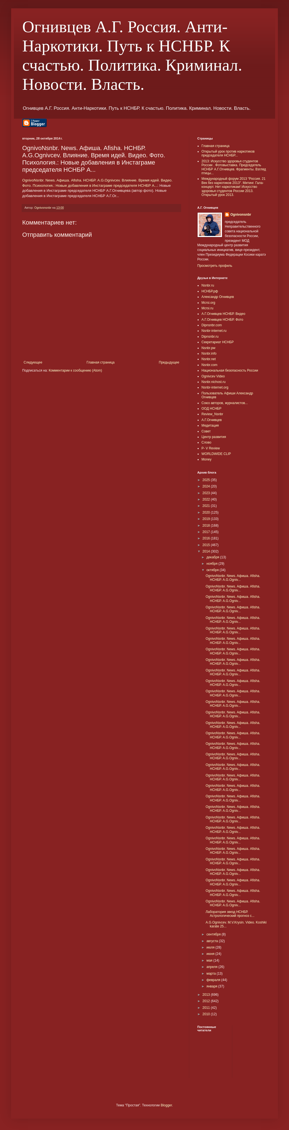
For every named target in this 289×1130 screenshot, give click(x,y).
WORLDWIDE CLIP (216, 454)
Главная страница (101, 362)
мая (209, 960)
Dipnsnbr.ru (209, 336)
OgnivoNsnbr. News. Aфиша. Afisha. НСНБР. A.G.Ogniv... (233, 578)
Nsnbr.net (208, 359)
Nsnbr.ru (207, 285)
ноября (212, 564)
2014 (207, 551)
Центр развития (213, 437)
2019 (207, 519)
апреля (212, 967)
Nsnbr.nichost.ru (213, 382)
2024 (207, 486)
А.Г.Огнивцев (211, 420)
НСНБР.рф (209, 291)
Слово (206, 442)
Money (206, 459)
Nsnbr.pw (208, 348)
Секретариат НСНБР (217, 342)
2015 (207, 545)
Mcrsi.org (208, 303)
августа (212, 941)
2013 (207, 995)
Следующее (33, 362)
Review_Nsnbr (212, 414)
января (212, 986)
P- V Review (210, 448)
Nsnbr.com (209, 365)
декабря (213, 557)
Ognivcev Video (213, 376)
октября (213, 570)
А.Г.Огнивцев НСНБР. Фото (222, 320)
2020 (207, 512)
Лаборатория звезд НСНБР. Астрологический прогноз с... (230, 914)
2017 (207, 532)
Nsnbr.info (208, 353)
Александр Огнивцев (217, 297)
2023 (207, 493)
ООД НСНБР (211, 408)
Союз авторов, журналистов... (224, 403)
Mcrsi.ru (207, 308)
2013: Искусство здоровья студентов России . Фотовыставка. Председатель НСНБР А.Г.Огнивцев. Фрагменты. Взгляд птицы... (233, 167)
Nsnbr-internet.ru (213, 331)
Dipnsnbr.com (211, 325)
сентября (214, 934)
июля (210, 947)
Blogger (166, 1105)
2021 (207, 506)
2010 (207, 1014)
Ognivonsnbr (240, 214)
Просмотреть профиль (214, 266)
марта (211, 973)
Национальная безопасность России (229, 370)
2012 (207, 1001)
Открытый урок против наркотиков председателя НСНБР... (228, 153)
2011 (207, 1008)
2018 (207, 525)
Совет (206, 431)
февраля (213, 980)
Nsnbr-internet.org (214, 387)
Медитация (210, 425)
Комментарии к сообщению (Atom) (75, 370)
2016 (207, 538)
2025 (207, 480)
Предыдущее (169, 362)
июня (210, 954)
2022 (207, 499)
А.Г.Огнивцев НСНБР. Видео (223, 314)
